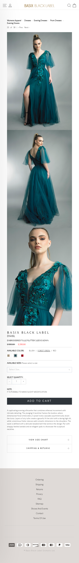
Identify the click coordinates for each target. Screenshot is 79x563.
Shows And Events (39, 509)
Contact (39, 514)
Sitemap (39, 504)
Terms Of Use (39, 518)
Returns (39, 490)
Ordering (39, 480)
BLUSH (32, 351)
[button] (39, 369)
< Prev (20, 28)
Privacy (39, 494)
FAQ (40, 499)
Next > (26, 28)
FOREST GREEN (44, 351)
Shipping (39, 485)
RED (54, 351)
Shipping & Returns (38, 448)
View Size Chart (38, 440)
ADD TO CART (39, 401)
